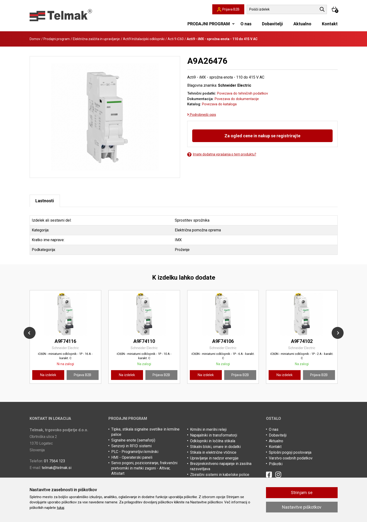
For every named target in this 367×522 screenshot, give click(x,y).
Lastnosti (45, 200)
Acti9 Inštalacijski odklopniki (144, 39)
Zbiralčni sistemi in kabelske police (219, 475)
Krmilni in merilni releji (208, 429)
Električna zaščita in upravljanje (96, 39)
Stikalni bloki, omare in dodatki (215, 447)
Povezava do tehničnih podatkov (242, 93)
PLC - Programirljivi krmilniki (134, 452)
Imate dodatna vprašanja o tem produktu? (221, 154)
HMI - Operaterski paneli (131, 457)
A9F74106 (223, 341)
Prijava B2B (82, 375)
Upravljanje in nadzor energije (214, 458)
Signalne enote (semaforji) (133, 440)
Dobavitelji (272, 23)
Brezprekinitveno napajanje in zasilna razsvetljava (220, 466)
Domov (35, 39)
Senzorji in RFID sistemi (131, 446)
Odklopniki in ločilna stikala (212, 441)
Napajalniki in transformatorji (213, 435)
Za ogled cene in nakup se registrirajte (262, 135)
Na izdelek (48, 375)
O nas (245, 23)
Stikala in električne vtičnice (213, 452)
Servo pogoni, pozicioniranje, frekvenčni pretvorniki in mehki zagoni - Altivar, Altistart (144, 468)
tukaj (60, 508)
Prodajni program (56, 39)
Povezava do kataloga (219, 104)
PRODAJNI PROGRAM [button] (208, 23)
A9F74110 (144, 341)
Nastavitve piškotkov (301, 507)
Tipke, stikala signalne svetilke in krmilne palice (145, 432)
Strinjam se (302, 492)
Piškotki (275, 464)
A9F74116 (65, 341)
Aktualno (302, 23)
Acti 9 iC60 (176, 39)
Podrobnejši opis (201, 114)
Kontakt (330, 23)
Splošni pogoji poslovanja (290, 452)
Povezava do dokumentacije (237, 99)
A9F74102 (302, 341)
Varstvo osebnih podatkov (291, 458)
